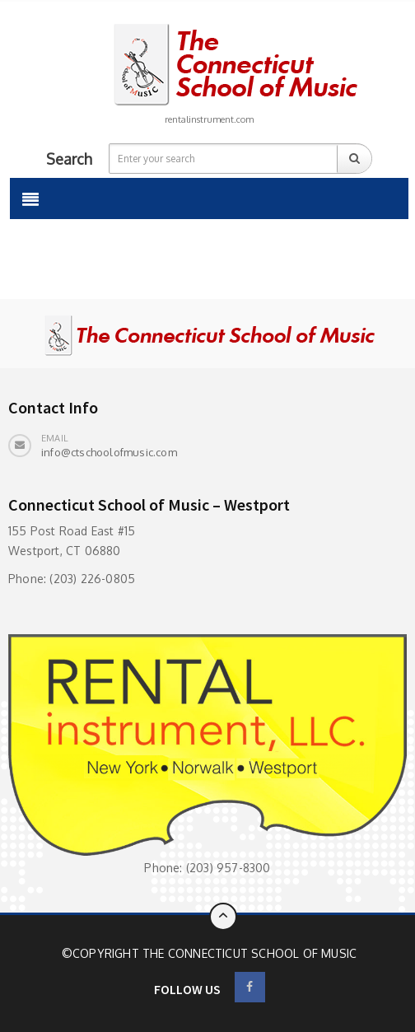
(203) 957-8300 (228, 868)
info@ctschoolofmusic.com (109, 452)
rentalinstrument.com (209, 119)
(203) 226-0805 (92, 579)
